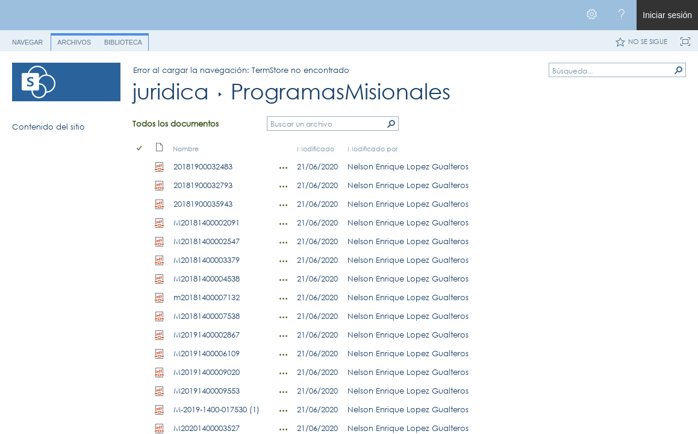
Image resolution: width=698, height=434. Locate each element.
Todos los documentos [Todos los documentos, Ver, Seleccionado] (175, 124)
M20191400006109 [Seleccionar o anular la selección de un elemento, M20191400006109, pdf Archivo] (206, 353)
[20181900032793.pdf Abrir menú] (283, 186)
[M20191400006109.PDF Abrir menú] (283, 354)
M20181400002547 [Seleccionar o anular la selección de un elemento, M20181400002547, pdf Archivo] (206, 241)
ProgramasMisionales (340, 91)
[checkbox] (140, 148)
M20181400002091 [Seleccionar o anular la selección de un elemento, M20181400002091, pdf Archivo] (206, 222)
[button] (678, 70)
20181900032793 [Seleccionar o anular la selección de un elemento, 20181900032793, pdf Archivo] (202, 185)
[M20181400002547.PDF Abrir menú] (283, 242)
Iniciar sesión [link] (667, 15)
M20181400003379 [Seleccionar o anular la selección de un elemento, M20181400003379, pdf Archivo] (206, 260)
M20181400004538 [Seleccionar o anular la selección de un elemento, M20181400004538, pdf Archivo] (206, 278)
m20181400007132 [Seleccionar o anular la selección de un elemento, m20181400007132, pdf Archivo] (206, 297)
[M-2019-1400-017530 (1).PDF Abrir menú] (283, 410)
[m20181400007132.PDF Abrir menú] (283, 298)
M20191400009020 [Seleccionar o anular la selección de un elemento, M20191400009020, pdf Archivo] (206, 372)
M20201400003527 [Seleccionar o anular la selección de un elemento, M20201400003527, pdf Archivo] (206, 428)
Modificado (315, 148)
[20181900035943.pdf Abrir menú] (283, 205)
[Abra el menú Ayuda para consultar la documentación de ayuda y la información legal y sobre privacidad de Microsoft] (621, 15)
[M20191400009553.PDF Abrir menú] (283, 392)
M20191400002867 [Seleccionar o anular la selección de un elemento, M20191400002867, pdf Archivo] (206, 335)
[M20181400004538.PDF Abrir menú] (283, 280)
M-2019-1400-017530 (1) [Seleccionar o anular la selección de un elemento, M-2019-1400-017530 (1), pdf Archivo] (216, 409)
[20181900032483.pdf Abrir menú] (283, 167)
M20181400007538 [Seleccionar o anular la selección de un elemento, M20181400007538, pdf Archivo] (206, 316)
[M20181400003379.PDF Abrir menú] (283, 261)
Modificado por (372, 148)
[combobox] (612, 70)
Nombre (186, 148)
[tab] (27, 40)
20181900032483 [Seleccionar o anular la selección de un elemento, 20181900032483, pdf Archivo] (202, 166)
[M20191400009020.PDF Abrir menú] (283, 373)
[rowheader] (142, 166)
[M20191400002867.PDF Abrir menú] (283, 336)
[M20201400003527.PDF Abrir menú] (283, 429)
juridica (170, 91)
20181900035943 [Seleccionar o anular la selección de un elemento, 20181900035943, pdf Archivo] (202, 204)
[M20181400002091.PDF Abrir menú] (283, 223)
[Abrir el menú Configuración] (591, 15)
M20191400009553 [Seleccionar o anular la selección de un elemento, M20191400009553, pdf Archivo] (206, 391)
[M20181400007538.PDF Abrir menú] (283, 317)
